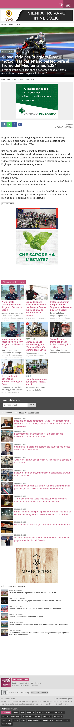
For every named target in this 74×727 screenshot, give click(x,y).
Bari (22, 713)
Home (3, 25)
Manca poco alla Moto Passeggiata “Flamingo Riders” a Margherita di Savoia (36, 346)
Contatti (12, 692)
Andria (15, 713)
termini (21, 413)
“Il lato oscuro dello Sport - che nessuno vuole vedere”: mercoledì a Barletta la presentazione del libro (40, 500)
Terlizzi (58, 720)
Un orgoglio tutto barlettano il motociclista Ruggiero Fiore (12, 380)
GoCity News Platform (39, 692)
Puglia (15, 720)
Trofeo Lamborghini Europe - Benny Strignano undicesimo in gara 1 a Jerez (61, 306)
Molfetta (6, 720)
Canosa (49, 713)
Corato (5, 716)
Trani (67, 720)
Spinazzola (48, 720)
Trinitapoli (7, 724)
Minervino (47, 716)
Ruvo (23, 720)
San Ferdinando (34, 720)
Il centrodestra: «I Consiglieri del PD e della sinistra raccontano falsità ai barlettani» (38, 435)
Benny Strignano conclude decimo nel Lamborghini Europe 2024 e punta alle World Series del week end (36, 309)
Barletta (6, 713)
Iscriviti (31, 405)
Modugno (58, 716)
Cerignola (59, 713)
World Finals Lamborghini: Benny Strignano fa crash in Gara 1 (12, 306)
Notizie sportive (14, 25)
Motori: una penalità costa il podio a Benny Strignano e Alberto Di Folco (12, 343)
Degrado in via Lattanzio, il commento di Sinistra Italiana (42, 524)
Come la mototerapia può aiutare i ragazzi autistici (36, 382)
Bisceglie (30, 713)
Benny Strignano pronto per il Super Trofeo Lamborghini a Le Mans (60, 343)
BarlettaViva (15, 4)
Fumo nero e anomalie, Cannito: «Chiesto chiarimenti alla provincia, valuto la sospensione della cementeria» (42, 487)
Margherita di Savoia (31, 716)
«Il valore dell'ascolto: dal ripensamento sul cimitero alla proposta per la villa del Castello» (41, 539)
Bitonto (40, 713)
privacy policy (33, 413)
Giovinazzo (15, 716)
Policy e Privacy (23, 692)
